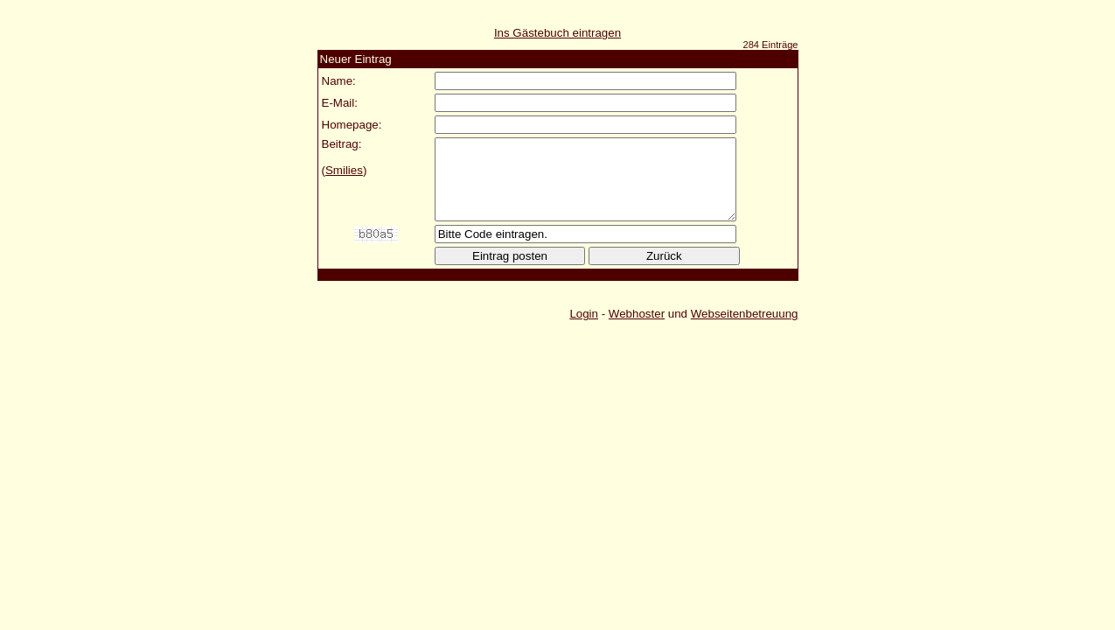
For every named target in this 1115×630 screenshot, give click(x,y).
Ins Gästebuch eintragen (557, 32)
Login (583, 329)
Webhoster (637, 329)
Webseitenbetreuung (744, 329)
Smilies (344, 170)
